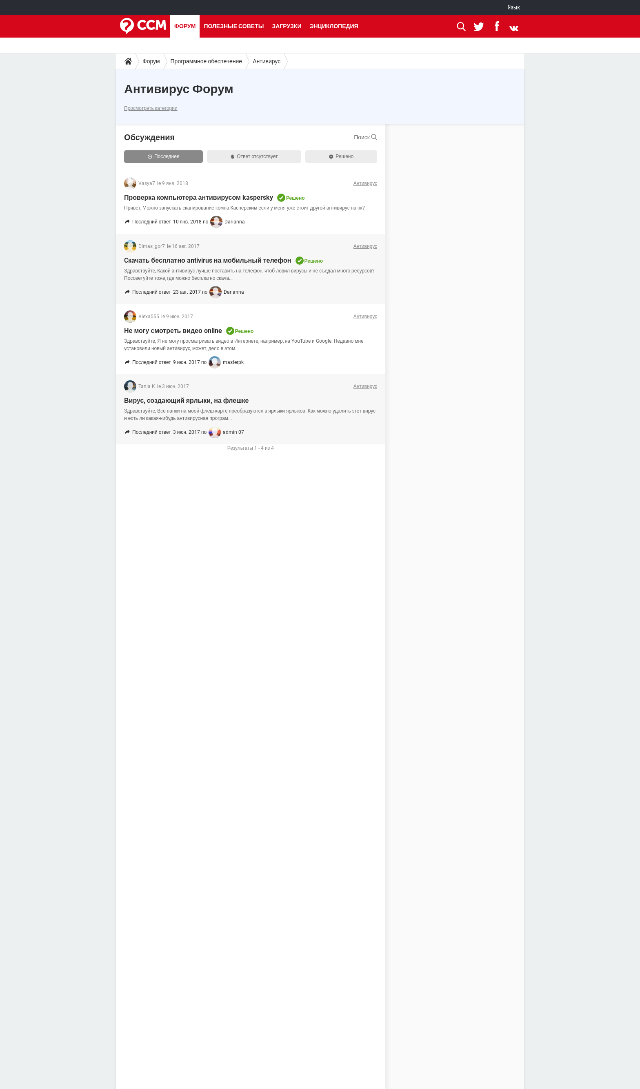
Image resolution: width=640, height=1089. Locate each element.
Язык (514, 7)
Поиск (365, 137)
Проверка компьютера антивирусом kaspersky (198, 197)
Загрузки (286, 26)
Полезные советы (234, 26)
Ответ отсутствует (254, 156)
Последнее (164, 156)
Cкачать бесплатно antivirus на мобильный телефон (207, 260)
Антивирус (266, 61)
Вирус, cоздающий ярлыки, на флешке (186, 400)
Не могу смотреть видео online (173, 331)
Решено (341, 156)
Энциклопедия (333, 26)
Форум (185, 26)
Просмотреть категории (151, 108)
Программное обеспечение (206, 61)
